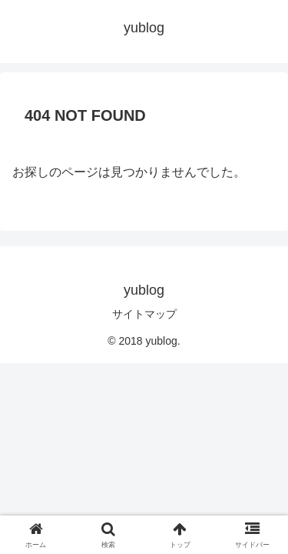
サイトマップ (144, 314)
